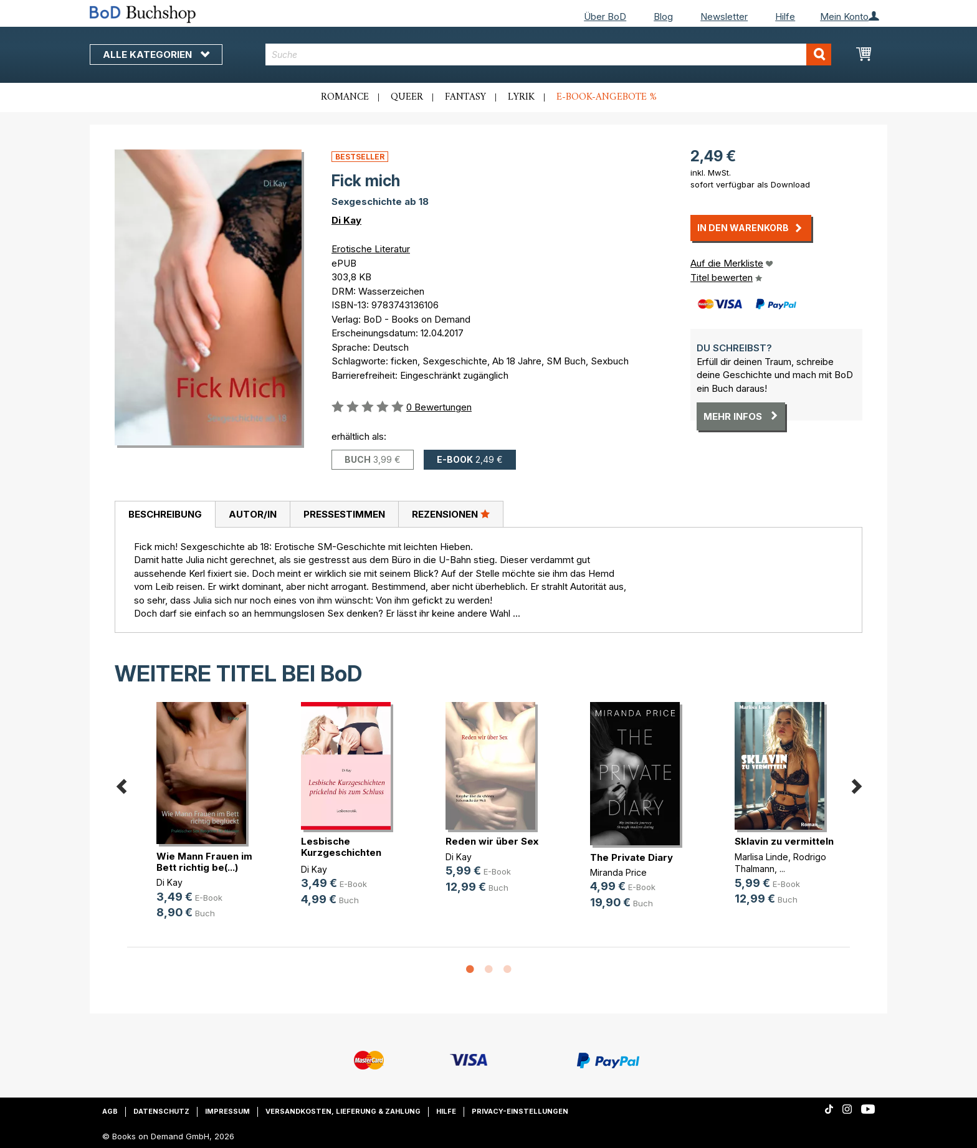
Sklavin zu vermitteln (784, 841)
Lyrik (521, 97)
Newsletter (724, 16)
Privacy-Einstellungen (520, 1111)
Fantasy (465, 97)
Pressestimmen (344, 514)
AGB (110, 1111)
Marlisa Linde (761, 857)
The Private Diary (631, 857)
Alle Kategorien (156, 54)
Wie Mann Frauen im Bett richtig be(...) (204, 861)
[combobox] (548, 54)
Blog (663, 16)
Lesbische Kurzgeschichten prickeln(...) (341, 852)
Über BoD (605, 16)
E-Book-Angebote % (606, 97)
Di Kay (346, 220)
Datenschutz (161, 1111)
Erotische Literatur (370, 249)
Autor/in (253, 514)
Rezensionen (451, 514)
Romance (345, 97)
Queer (407, 97)
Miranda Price (618, 872)
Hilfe (785, 16)
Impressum (227, 1111)
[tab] (165, 514)
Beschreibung (165, 514)
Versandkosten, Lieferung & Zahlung (343, 1111)
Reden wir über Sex (492, 841)
